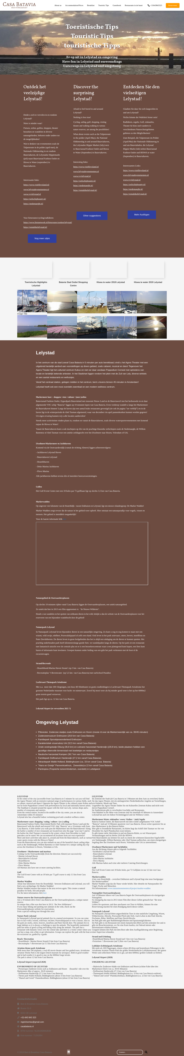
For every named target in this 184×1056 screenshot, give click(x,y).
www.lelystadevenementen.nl (36, 189)
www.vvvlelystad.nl (32, 194)
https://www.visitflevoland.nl (86, 167)
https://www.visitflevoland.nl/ (36, 185)
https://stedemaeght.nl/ (33, 203)
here (45, 893)
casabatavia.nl (27, 1026)
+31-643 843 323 (28, 1017)
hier (64, 519)
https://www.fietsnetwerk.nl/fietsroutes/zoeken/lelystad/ (48, 222)
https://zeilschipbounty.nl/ (35, 199)
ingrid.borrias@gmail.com (32, 1022)
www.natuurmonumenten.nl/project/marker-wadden (129, 888)
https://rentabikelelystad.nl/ (35, 227)
